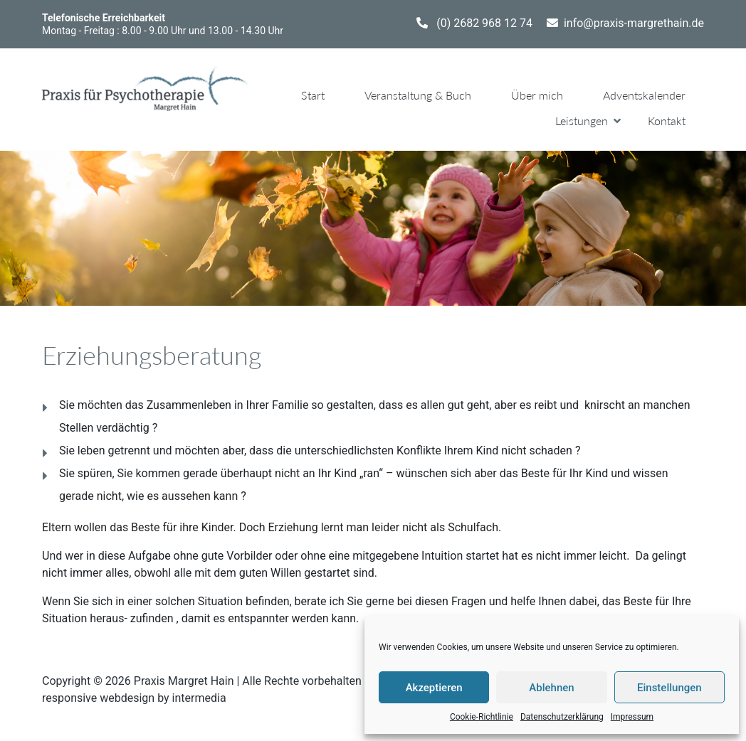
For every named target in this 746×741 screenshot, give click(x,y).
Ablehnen (551, 687)
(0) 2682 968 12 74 (484, 23)
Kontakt (666, 120)
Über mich (537, 95)
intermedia (199, 698)
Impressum (632, 717)
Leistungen (581, 120)
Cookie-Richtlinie (481, 717)
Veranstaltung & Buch (417, 95)
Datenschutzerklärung (562, 717)
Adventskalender (644, 95)
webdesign (127, 698)
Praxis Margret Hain (184, 681)
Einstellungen (669, 687)
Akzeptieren (434, 687)
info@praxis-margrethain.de (634, 23)
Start (313, 95)
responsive (69, 698)
